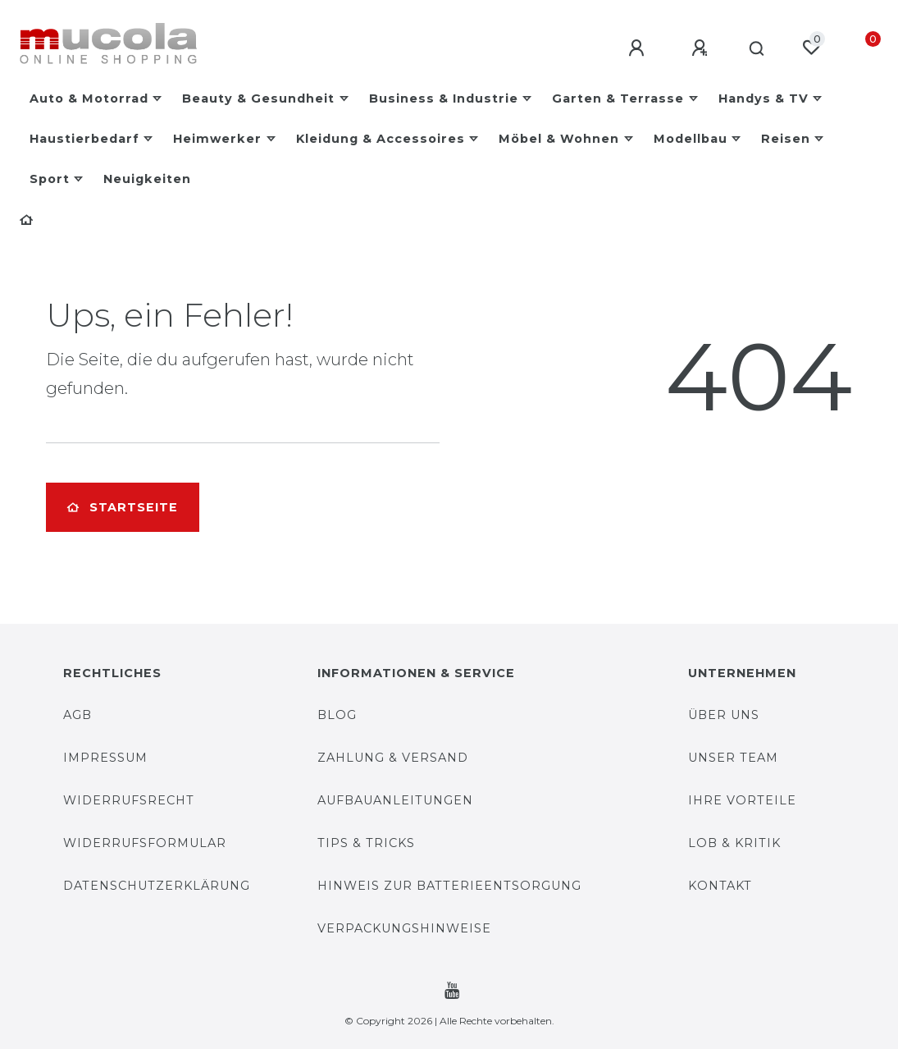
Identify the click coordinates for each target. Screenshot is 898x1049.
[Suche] (755, 49)
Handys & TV (763, 98)
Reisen (785, 138)
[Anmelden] (633, 48)
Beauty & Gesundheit (258, 98)
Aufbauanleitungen (395, 800)
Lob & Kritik (734, 843)
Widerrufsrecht (128, 800)
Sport (50, 179)
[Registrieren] (696, 48)
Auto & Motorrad (89, 98)
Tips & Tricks (366, 843)
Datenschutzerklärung (156, 885)
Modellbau (690, 138)
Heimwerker (217, 138)
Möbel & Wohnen (559, 138)
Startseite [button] (122, 507)
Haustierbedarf (84, 138)
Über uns (723, 715)
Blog (337, 715)
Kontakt (720, 885)
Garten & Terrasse (618, 98)
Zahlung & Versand (392, 757)
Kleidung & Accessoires (380, 138)
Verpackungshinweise (404, 928)
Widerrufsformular (144, 843)
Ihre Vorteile (742, 800)
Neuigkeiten (147, 179)
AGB (77, 715)
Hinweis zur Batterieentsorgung (449, 885)
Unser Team (733, 757)
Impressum (105, 757)
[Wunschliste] (811, 48)
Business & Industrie (443, 98)
